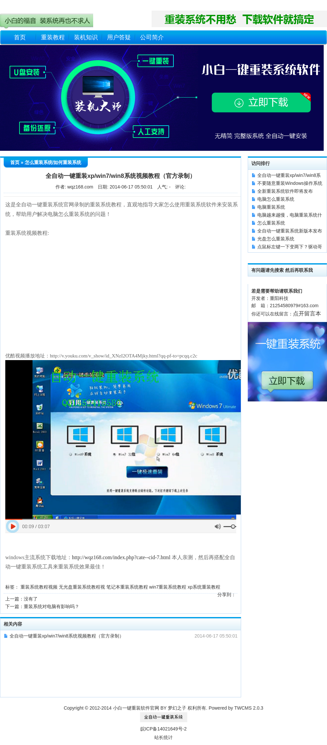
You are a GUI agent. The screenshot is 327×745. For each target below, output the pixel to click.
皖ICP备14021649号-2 (163, 728)
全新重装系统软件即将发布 (285, 191)
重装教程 (53, 37)
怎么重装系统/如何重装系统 (53, 162)
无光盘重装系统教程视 (82, 587)
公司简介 (152, 37)
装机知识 (86, 37)
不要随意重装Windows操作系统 (289, 183)
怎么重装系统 (271, 223)
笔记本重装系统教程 (127, 587)
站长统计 (163, 737)
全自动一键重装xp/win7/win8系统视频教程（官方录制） (67, 636)
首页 (20, 37)
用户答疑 (119, 37)
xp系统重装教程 (204, 587)
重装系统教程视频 (38, 587)
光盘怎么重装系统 (275, 238)
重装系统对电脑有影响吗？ (51, 606)
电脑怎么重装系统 (275, 199)
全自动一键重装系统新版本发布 (289, 230)
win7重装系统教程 (168, 587)
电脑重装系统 (271, 207)
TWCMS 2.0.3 (248, 708)
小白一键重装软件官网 (136, 708)
